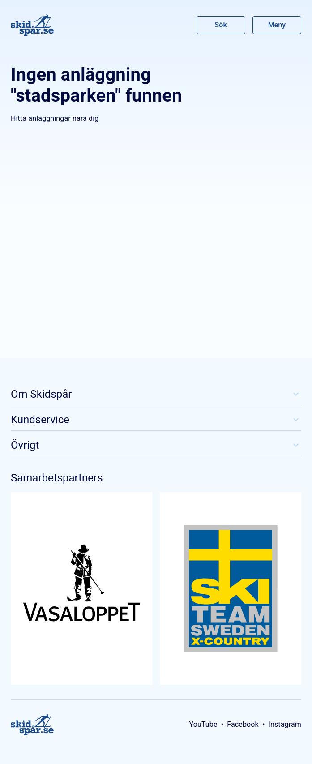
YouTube (203, 724)
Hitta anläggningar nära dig (54, 118)
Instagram (284, 724)
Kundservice (156, 419)
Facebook (243, 724)
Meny (277, 25)
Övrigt (156, 445)
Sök (221, 25)
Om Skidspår (156, 394)
